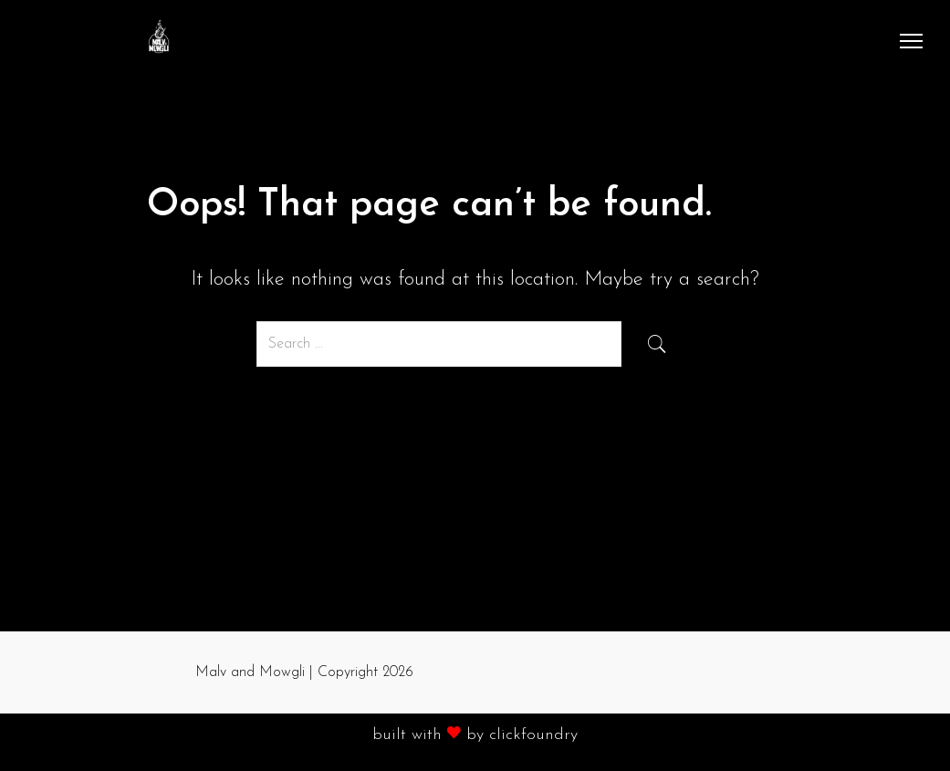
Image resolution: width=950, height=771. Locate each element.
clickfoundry (533, 735)
